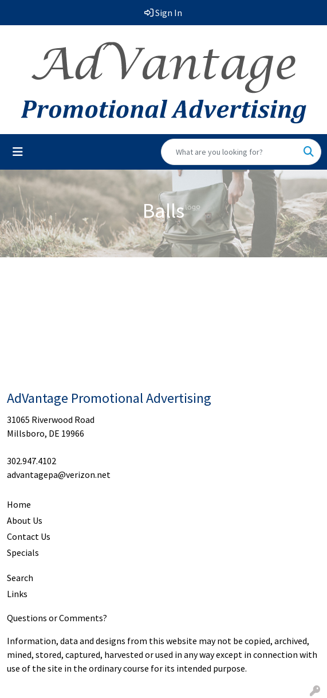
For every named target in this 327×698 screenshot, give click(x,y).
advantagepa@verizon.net (59, 474)
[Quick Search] (229, 152)
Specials (23, 552)
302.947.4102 (31, 460)
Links (17, 593)
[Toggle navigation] (18, 152)
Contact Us (28, 536)
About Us (24, 520)
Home (19, 504)
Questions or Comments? (57, 618)
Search (20, 577)
